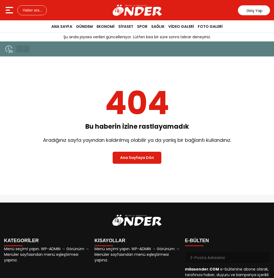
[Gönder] (264, 258)
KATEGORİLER (21, 240)
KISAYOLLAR (109, 240)
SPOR (142, 26)
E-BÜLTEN (197, 240)
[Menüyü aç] (10, 10)
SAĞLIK (158, 26)
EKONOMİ (106, 26)
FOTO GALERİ (210, 26)
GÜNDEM (84, 26)
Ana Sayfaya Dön (137, 157)
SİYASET (125, 26)
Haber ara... (32, 10)
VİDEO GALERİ (181, 26)
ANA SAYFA (61, 26)
